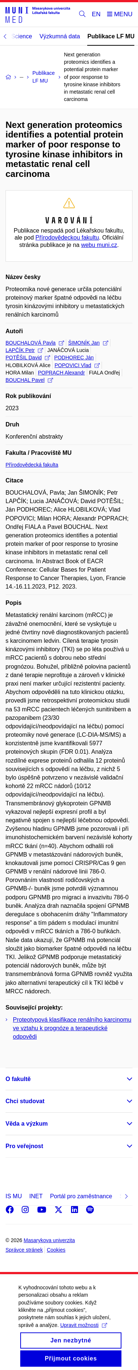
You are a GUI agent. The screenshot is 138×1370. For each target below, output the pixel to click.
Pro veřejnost (24, 1146)
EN (96, 14)
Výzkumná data (59, 36)
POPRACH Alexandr (61, 373)
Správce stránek (24, 1250)
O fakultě (18, 1079)
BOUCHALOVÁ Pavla (35, 343)
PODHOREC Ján (73, 357)
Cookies (56, 1250)
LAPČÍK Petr (24, 350)
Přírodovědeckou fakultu (67, 237)
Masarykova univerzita (49, 1240)
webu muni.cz (99, 245)
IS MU (14, 1196)
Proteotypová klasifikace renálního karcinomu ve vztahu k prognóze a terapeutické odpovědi (72, 1028)
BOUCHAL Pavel (29, 380)
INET (35, 1196)
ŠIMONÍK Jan (88, 343)
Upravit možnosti (83, 1332)
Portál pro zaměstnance (81, 1196)
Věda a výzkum (27, 1123)
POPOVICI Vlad (77, 365)
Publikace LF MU (110, 36)
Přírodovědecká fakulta (32, 465)
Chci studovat (25, 1101)
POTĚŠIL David (28, 357)
